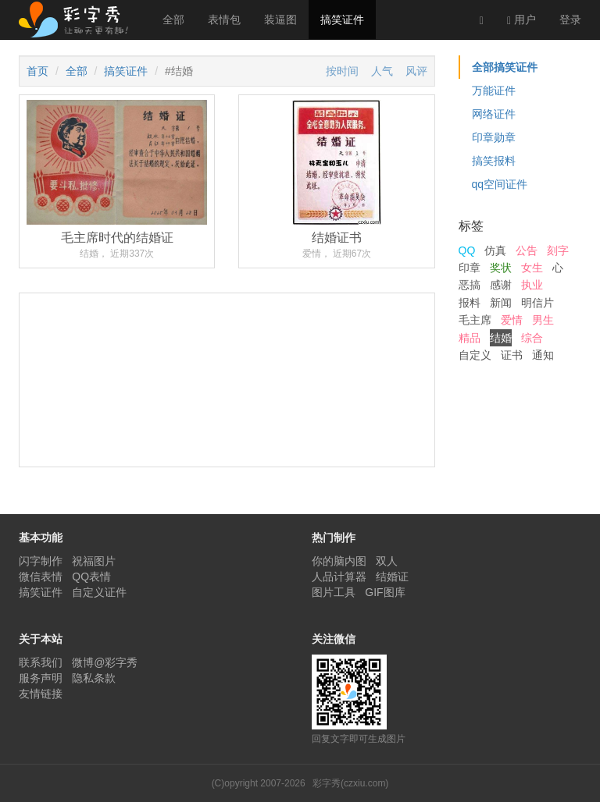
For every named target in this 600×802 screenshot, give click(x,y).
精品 (469, 338)
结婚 (501, 338)
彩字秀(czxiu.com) (350, 783)
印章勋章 (494, 137)
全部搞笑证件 (505, 67)
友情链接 (40, 693)
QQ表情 (91, 576)
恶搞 (469, 285)
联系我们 (40, 662)
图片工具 (333, 592)
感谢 (501, 285)
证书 (512, 355)
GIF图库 (385, 592)
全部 (173, 19)
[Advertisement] (227, 438)
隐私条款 (94, 678)
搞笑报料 (494, 160)
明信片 (537, 302)
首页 (37, 71)
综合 (532, 338)
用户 (521, 20)
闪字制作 (40, 561)
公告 (527, 250)
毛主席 (475, 320)
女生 (532, 267)
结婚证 (392, 576)
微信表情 (40, 576)
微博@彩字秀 (105, 662)
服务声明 (40, 678)
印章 (469, 267)
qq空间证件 (500, 184)
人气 (382, 71)
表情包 (224, 19)
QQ (467, 250)
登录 (570, 19)
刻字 (558, 250)
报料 (469, 302)
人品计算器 (339, 576)
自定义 (475, 355)
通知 (543, 355)
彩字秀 (79, 19)
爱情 (512, 320)
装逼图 (280, 19)
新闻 (501, 302)
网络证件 (494, 114)
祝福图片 (94, 561)
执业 (532, 285)
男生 (543, 320)
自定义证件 (99, 592)
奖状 (501, 267)
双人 (387, 561)
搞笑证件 (342, 19)
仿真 (495, 250)
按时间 (342, 71)
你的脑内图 (339, 561)
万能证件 (494, 90)
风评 (416, 71)
